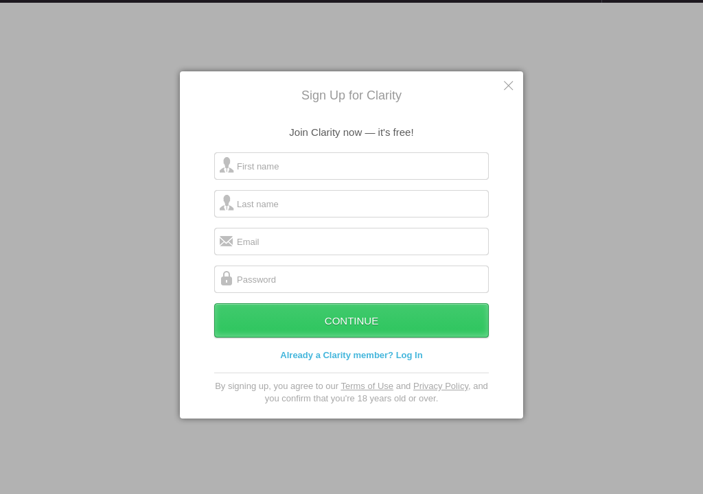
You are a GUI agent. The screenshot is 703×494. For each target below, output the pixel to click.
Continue (351, 334)
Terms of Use (367, 400)
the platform (71, 7)
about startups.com (650, 9)
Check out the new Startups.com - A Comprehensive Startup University (453, 9)
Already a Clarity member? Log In (351, 369)
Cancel (509, 99)
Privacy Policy (440, 400)
